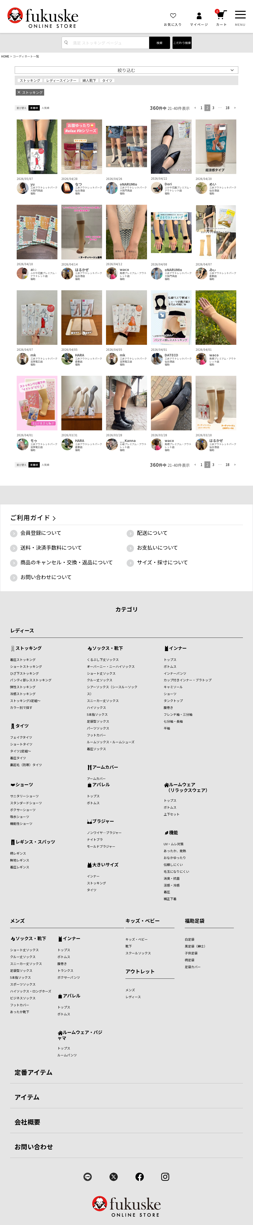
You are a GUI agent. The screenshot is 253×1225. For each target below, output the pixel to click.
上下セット (172, 814)
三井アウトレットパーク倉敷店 (222, 274)
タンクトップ (173, 700)
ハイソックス (96, 707)
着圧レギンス (19, 867)
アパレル (101, 785)
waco (124, 269)
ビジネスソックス (23, 998)
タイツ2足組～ (20, 751)
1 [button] (201, 107)
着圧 (167, 892)
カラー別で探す (21, 707)
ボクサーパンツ (68, 977)
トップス (170, 659)
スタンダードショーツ (26, 803)
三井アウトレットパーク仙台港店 (88, 189)
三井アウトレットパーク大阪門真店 (43, 189)
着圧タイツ (18, 758)
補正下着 (170, 898)
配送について (152, 532)
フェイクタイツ (21, 737)
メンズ (17, 920)
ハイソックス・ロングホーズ (30, 991)
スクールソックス (138, 953)
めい (212, 184)
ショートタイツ (21, 744)
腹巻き (168, 707)
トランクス (65, 970)
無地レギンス (19, 860)
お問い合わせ (33, 1146)
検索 (159, 43)
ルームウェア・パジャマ (79, 1035)
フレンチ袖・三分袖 (178, 714)
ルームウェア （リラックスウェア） (187, 787)
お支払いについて (157, 547)
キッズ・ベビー (142, 920)
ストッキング (30, 80)
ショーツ (170, 693)
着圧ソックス (96, 748)
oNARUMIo (128, 184)
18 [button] (227, 107)
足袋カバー (193, 966)
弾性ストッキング (23, 687)
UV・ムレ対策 (174, 844)
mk (33, 355)
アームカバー (105, 767)
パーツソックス (98, 728)
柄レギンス (18, 853)
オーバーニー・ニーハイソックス (111, 666)
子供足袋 (191, 953)
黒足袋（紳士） (196, 946)
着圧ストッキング (23, 659)
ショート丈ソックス (101, 673)
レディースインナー (61, 80)
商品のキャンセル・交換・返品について (66, 562)
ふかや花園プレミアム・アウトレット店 (178, 189)
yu (32, 184)
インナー (178, 648)
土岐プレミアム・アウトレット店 (133, 446)
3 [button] (213, 107)
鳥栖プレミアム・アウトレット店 (133, 274)
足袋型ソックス (98, 721)
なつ (78, 184)
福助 (32, 193)
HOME (5, 56)
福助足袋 (194, 920)
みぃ (212, 270)
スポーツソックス (23, 984)
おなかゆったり (175, 857)
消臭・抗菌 (172, 878)
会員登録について (40, 532)
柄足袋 (189, 960)
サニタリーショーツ (24, 796)
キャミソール (173, 687)
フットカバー (96, 735)
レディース (22, 630)
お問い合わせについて (46, 577)
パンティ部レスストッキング (31, 680)
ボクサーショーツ (23, 809)
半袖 (167, 728)
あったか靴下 (19, 1011)
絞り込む (126, 70)
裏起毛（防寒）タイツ (26, 764)
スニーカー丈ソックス (103, 700)
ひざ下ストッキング (24, 673)
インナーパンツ (175, 673)
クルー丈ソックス (99, 680)
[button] (195, 108)
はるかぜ (82, 270)
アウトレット (140, 971)
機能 (173, 832)
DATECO (171, 355)
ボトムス (170, 666)
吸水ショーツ (19, 816)
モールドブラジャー (101, 846)
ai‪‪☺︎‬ (33, 269)
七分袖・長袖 (173, 721)
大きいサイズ (105, 865)
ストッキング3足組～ (25, 700)
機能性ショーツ (21, 823)
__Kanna (128, 440)
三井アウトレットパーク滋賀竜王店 (43, 360)
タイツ (107, 80)
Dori (168, 184)
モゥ (33, 440)
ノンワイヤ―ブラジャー (104, 832)
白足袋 (189, 939)
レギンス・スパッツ (35, 842)
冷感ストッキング (23, 693)
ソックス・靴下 (107, 648)
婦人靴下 (89, 80)
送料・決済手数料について (51, 547)
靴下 (128, 946)
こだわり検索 (182, 43)
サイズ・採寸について (162, 562)
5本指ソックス (97, 714)
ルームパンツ (67, 1055)
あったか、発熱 (175, 850)
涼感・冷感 (172, 885)
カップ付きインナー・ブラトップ (188, 680)
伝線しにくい (173, 864)
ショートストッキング (26, 666)
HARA (79, 355)
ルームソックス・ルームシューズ (110, 742)
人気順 (45, 108)
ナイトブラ (95, 839)
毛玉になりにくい (176, 871)
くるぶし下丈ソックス (103, 659)
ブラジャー (103, 821)
